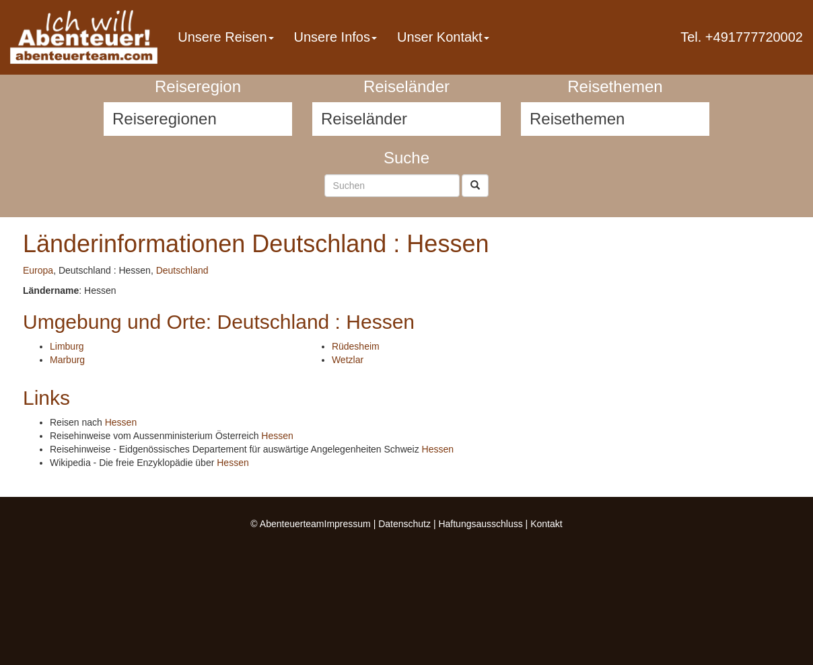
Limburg (67, 346)
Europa (38, 270)
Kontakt (546, 523)
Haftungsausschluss (480, 523)
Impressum (347, 523)
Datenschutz (404, 523)
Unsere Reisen (225, 37)
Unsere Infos (335, 37)
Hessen (121, 422)
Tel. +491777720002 (741, 37)
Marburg (67, 359)
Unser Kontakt (443, 37)
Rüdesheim (356, 346)
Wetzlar (347, 359)
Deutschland (182, 270)
